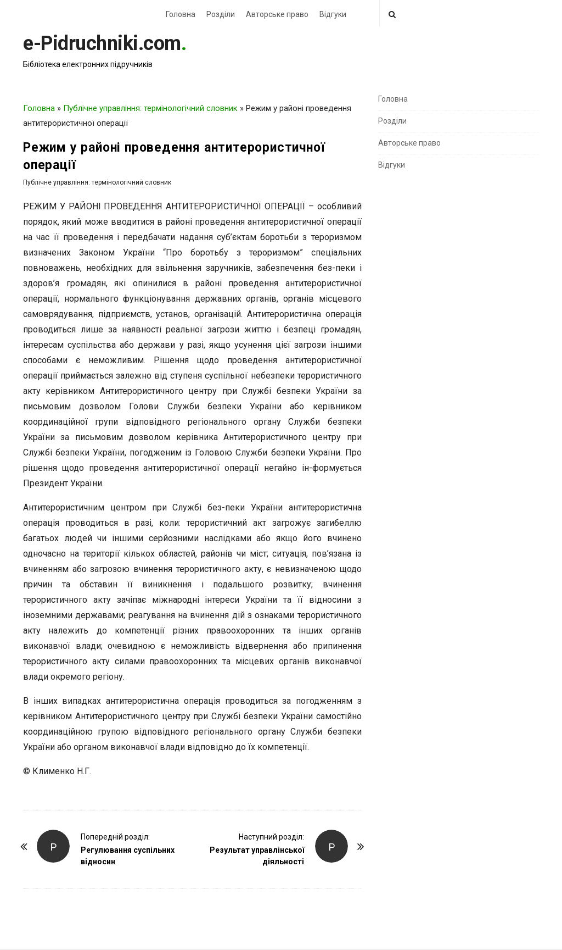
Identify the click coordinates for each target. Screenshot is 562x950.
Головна (180, 14)
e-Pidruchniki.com (102, 43)
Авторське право (277, 14)
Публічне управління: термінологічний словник (150, 108)
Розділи (220, 14)
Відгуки (332, 14)
